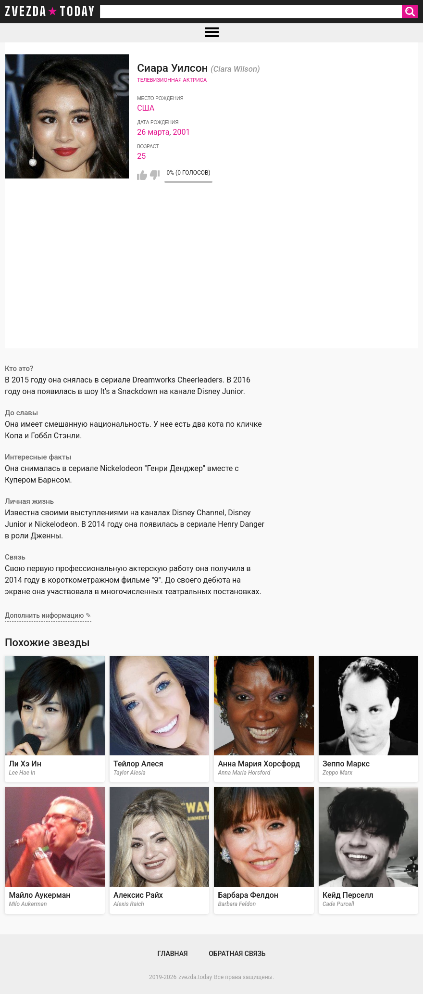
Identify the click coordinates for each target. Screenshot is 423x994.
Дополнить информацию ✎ (48, 615)
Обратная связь (237, 953)
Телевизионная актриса (172, 80)
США (145, 108)
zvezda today (50, 11)
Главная (172, 953)
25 (141, 156)
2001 (181, 132)
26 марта (153, 132)
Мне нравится (142, 175)
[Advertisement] (211, 281)
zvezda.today (195, 977)
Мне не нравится (154, 175)
